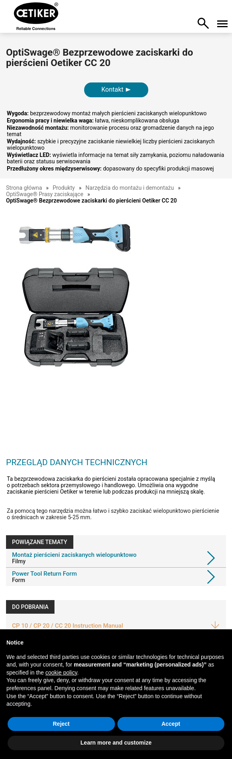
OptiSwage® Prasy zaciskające (44, 194)
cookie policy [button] (61, 672)
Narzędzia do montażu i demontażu (129, 188)
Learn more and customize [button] (116, 742)
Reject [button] (61, 724)
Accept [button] (170, 724)
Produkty (63, 188)
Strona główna (24, 188)
